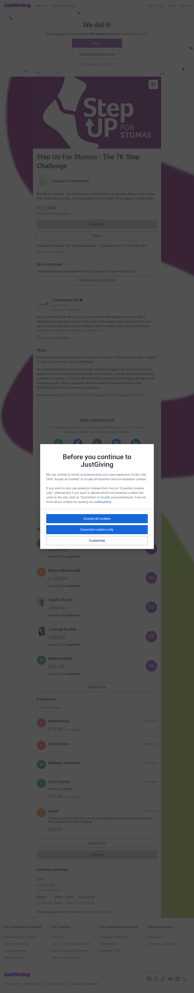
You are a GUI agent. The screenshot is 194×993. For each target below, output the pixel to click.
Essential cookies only (97, 530)
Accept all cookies (97, 519)
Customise (97, 540)
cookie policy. (103, 502)
